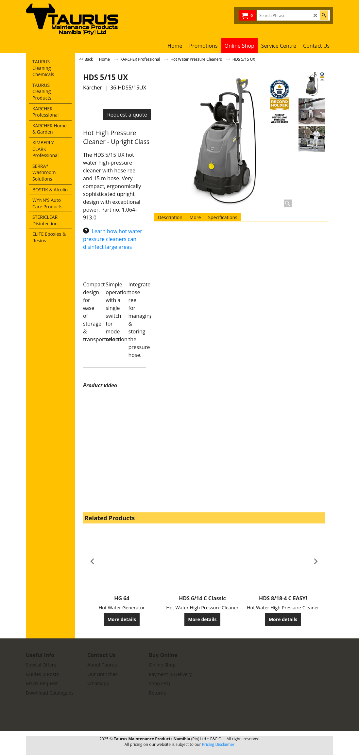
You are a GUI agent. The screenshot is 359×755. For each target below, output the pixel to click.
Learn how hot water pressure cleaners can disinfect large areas (112, 239)
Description (170, 217)
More (195, 217)
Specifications (222, 217)
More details (122, 619)
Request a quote (127, 114)
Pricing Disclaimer (218, 744)
